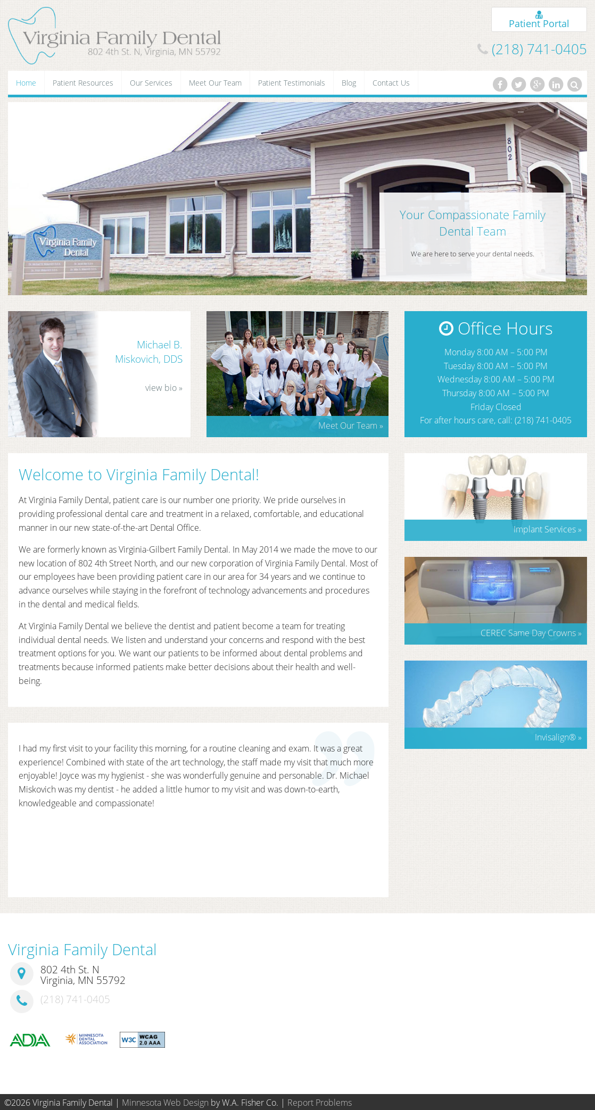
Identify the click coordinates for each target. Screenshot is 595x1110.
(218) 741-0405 (539, 49)
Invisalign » (558, 737)
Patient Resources (83, 83)
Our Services (151, 83)
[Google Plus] (537, 84)
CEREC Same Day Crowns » (531, 633)
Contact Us (391, 83)
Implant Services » (548, 529)
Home (26, 83)
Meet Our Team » (350, 425)
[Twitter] (518, 84)
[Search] (574, 84)
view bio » (164, 388)
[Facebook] (499, 84)
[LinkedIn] (556, 84)
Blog (349, 83)
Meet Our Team (215, 83)
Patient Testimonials (291, 83)
